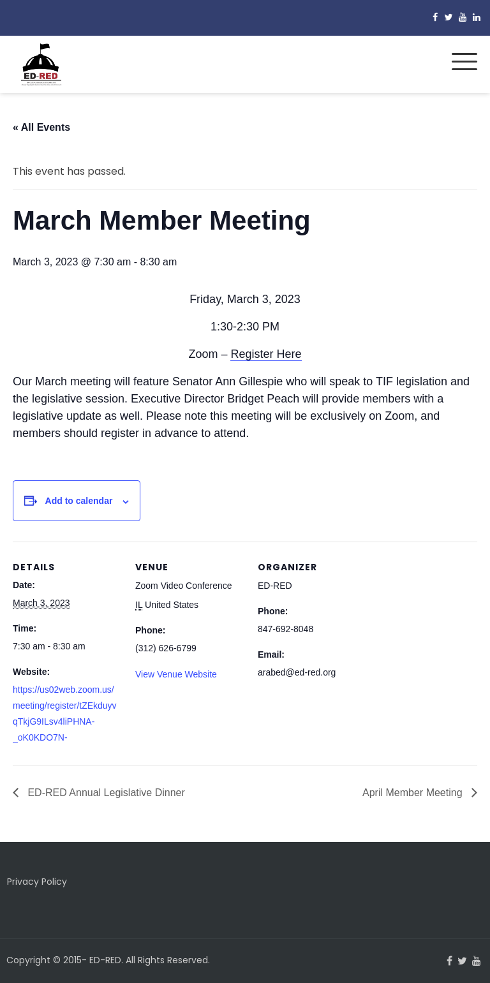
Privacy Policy (37, 881)
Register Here (265, 354)
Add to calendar (79, 501)
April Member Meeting (413, 792)
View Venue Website (176, 674)
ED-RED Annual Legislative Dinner (105, 792)
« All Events (41, 127)
